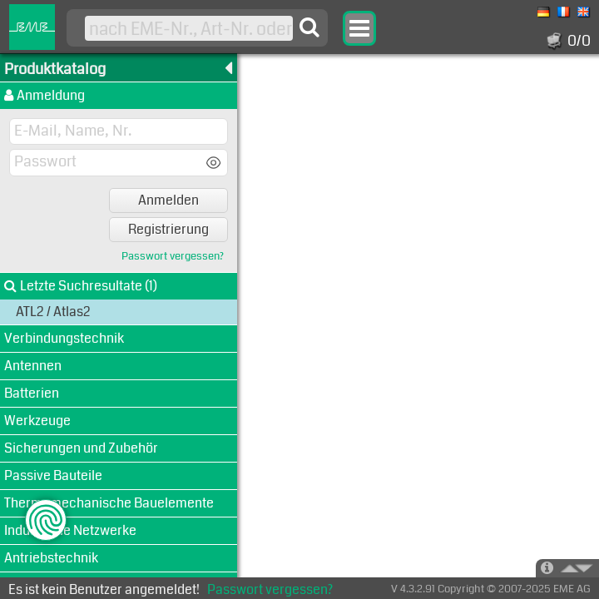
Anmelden (168, 200)
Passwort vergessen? (172, 256)
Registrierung (168, 229)
